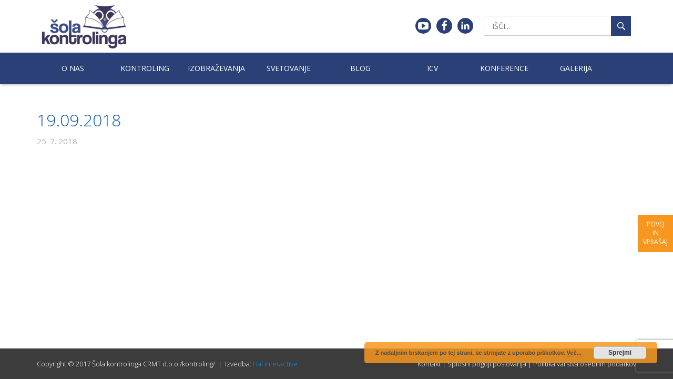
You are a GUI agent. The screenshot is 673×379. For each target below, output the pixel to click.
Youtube (423, 26)
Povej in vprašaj (655, 233)
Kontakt (429, 363)
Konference (504, 68)
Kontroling (144, 68)
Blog (360, 68)
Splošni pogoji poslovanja (486, 363)
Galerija (576, 68)
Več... (574, 353)
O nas (73, 68)
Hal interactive (275, 363)
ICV (432, 68)
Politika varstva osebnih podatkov (584, 363)
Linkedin (465, 26)
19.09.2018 (79, 119)
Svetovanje (289, 68)
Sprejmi (619, 352)
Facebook (444, 26)
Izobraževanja (216, 68)
